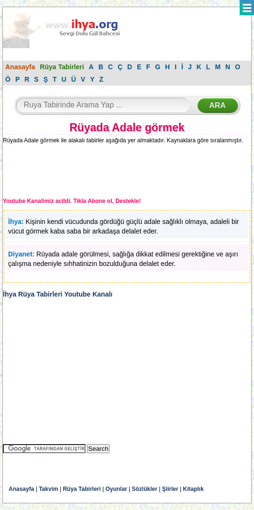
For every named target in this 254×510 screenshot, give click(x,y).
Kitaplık (193, 489)
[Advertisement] (81, 172)
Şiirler (170, 489)
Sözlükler (144, 489)
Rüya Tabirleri (62, 67)
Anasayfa (20, 67)
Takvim (48, 489)
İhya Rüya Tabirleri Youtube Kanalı (57, 294)
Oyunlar (116, 489)
